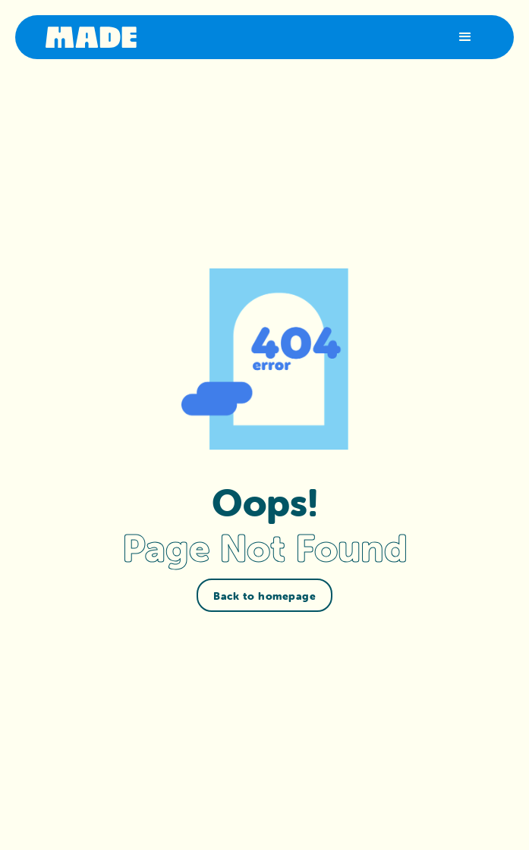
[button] (465, 37)
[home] (91, 37)
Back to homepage (264, 596)
